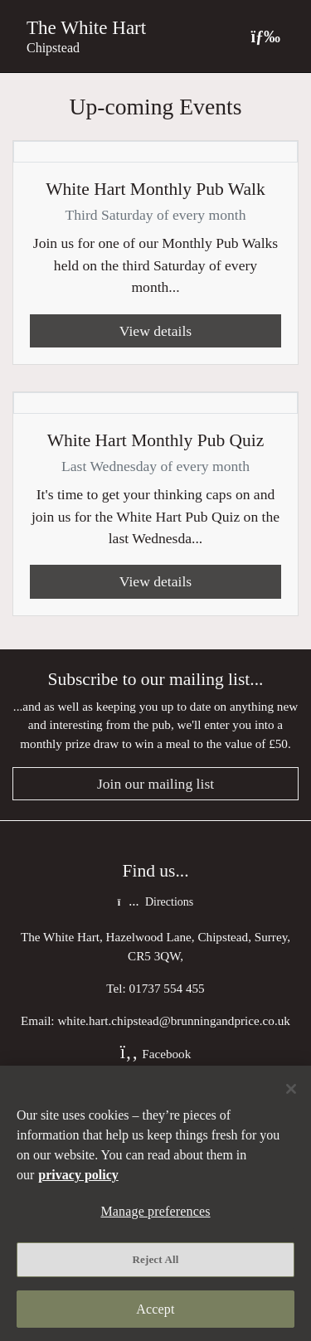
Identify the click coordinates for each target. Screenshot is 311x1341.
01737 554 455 (167, 988)
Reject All (156, 1259)
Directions (155, 902)
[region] (155, 1203)
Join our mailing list (155, 783)
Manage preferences (155, 1211)
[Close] (291, 1089)
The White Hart (86, 27)
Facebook (156, 1054)
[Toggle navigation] (265, 36)
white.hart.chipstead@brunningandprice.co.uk (173, 1020)
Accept (155, 1309)
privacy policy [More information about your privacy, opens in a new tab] (78, 1175)
